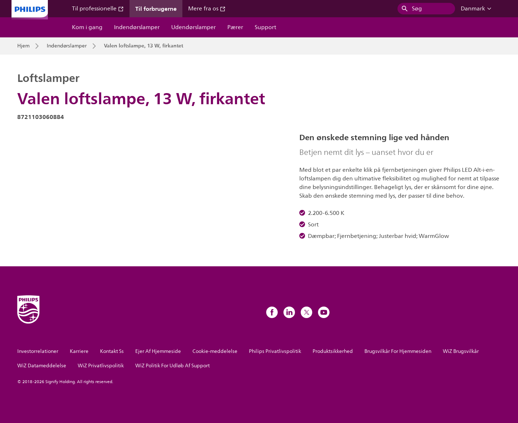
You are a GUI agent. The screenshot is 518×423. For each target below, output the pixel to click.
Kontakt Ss (112, 351)
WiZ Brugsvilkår (461, 351)
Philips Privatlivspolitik (275, 351)
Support (265, 27)
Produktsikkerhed (333, 351)
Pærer (235, 27)
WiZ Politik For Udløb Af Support (172, 366)
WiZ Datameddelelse (41, 366)
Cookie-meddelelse (214, 351)
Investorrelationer (37, 351)
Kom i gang (87, 27)
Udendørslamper (193, 27)
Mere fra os (207, 8)
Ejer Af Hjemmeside (158, 351)
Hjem (23, 46)
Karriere (79, 351)
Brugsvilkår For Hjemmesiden (397, 351)
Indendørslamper (137, 27)
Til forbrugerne (156, 8)
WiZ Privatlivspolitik (101, 366)
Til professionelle (98, 8)
